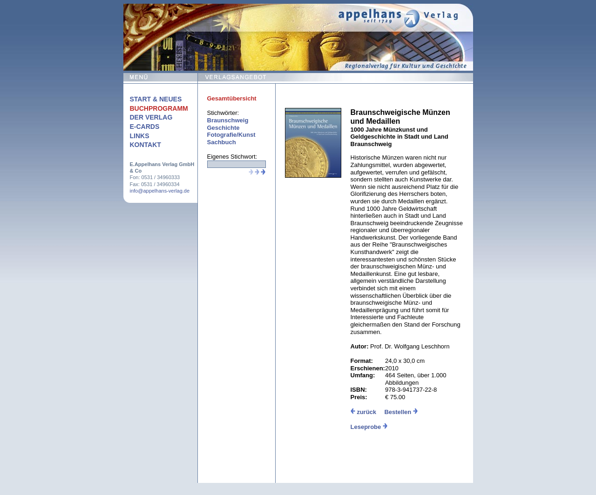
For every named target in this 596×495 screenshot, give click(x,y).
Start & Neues (156, 99)
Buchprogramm (159, 108)
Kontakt (145, 144)
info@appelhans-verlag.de (160, 191)
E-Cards (145, 126)
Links (139, 136)
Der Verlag (151, 117)
